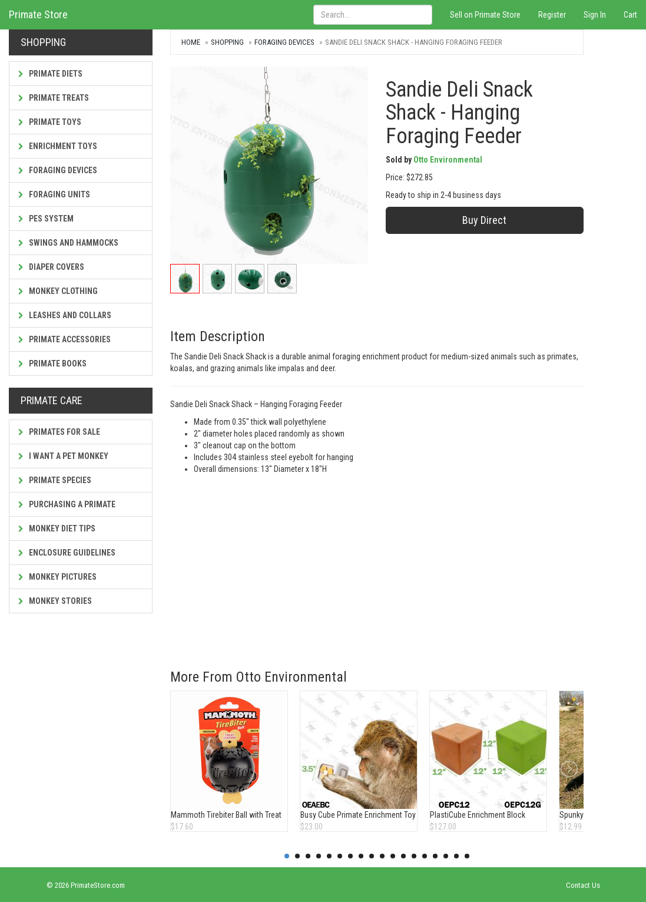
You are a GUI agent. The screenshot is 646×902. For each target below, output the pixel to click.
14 (424, 856)
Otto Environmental (447, 159)
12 (403, 856)
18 (467, 856)
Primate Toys (49, 122)
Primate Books (52, 363)
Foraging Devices (57, 170)
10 (382, 856)
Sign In (595, 14)
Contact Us (583, 885)
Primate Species (54, 480)
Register (552, 14)
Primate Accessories (64, 339)
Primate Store (38, 14)
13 (414, 856)
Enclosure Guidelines (66, 552)
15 (435, 856)
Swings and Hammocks (68, 242)
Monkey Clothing (58, 291)
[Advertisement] (376, 563)
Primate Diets (50, 73)
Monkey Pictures (57, 576)
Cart (630, 14)
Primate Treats (53, 98)
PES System (46, 218)
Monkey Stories (55, 601)
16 (445, 856)
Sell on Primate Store (485, 14)
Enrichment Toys (57, 146)
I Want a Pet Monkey (63, 456)
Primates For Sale (59, 432)
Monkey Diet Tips (56, 528)
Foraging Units (54, 194)
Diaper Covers (51, 267)
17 (456, 856)
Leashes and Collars (64, 315)
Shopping (227, 42)
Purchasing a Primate (66, 504)
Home (190, 42)
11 (392, 856)
